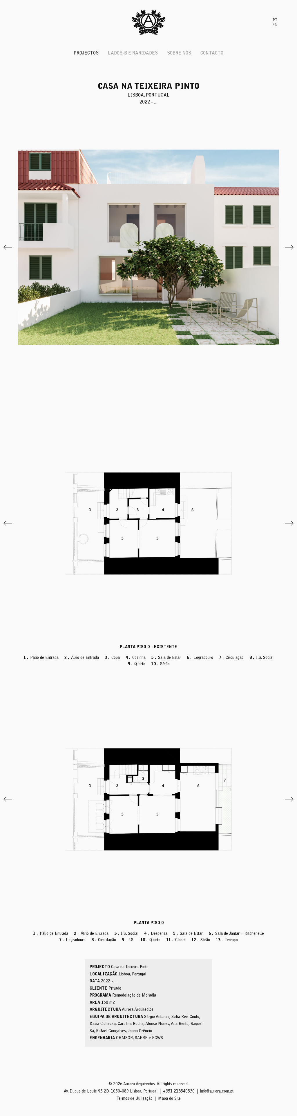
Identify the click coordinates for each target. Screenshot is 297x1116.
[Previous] (8, 247)
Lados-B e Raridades (133, 53)
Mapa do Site (169, 1099)
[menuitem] (275, 19)
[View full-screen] (148, 247)
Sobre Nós (179, 53)
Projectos (86, 53)
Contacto (211, 53)
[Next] (289, 247)
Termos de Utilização (135, 1099)
